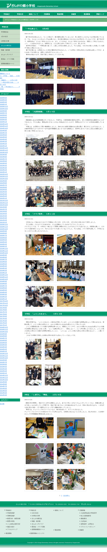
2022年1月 (3, 198)
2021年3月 (3, 218)
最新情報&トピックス (37, 533)
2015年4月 (3, 369)
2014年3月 (3, 395)
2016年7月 (3, 338)
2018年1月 (3, 299)
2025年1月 (3, 122)
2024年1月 (3, 146)
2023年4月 (3, 165)
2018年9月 (3, 281)
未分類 (2, 404)
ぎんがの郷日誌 (23, 19)
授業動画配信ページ (7, 63)
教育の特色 (10, 521)
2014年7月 (3, 386)
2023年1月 (3, 172)
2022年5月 (3, 189)
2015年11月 (4, 356)
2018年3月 (3, 294)
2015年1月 (3, 373)
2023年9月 (3, 154)
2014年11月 (4, 377)
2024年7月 (3, 133)
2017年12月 (4, 301)
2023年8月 (3, 157)
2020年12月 (4, 224)
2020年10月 (4, 229)
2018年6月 (3, 288)
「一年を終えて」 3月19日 (37, 29)
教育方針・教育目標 (13, 518)
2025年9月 (3, 111)
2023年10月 (4, 152)
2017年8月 (3, 310)
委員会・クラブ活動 (7, 59)
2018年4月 (3, 292)
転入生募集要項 (86, 516)
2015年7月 (3, 362)
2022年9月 (3, 181)
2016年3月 (3, 347)
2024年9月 (3, 130)
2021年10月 (4, 205)
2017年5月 (3, 316)
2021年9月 (3, 207)
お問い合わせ (86, 504)
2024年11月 (4, 126)
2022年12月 (4, 174)
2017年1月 (3, 325)
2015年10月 (4, 358)
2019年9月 (3, 255)
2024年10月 (4, 128)
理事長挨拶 (10, 516)
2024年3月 (3, 141)
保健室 (73, 14)
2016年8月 (3, 336)
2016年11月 (4, 329)
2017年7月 (3, 312)
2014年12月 (4, 375)
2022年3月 (3, 194)
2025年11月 (4, 106)
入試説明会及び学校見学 (89, 513)
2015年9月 (3, 360)
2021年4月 (3, 216)
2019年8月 (3, 257)
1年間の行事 (5, 41)
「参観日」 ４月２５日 (8, 80)
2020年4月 (3, 242)
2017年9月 (3, 307)
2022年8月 (3, 183)
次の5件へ (66, 495)
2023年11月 (4, 150)
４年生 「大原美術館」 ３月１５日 (40, 112)
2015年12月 (4, 353)
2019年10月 (4, 253)
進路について (33, 14)
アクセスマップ (12, 529)
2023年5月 (3, 163)
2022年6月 (3, 187)
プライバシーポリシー (88, 527)
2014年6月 (3, 388)
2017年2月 (3, 323)
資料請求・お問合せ (87, 524)
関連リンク (100, 14)
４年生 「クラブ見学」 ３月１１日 (40, 214)
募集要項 (84, 518)
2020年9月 (3, 231)
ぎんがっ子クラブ (7, 54)
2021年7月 (3, 209)
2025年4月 (3, 119)
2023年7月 (3, 159)
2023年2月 (3, 170)
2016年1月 (3, 351)
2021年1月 (3, 222)
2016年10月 (4, 331)
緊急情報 (60, 14)
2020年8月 (3, 233)
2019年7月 (3, 259)
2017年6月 (3, 314)
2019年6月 (3, 262)
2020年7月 (3, 235)
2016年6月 (3, 340)
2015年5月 (3, 366)
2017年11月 (4, 303)
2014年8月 (3, 384)
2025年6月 (3, 115)
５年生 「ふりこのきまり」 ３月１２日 (43, 314)
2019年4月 (3, 266)
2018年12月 (4, 275)
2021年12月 (4, 200)
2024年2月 (3, 143)
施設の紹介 (10, 527)
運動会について (5, 73)
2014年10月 (4, 380)
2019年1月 (3, 273)
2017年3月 (3, 321)
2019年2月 (3, 270)
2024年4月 (3, 139)
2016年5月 (3, 342)
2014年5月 (3, 391)
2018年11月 (4, 277)
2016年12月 (4, 327)
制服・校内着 (5, 50)
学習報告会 (4, 32)
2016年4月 (3, 345)
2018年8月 (3, 283)
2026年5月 (3, 98)
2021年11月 (4, 203)
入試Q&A (84, 521)
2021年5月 (3, 213)
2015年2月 (3, 371)
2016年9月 (3, 334)
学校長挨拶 (10, 513)
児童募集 (47, 14)
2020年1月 (3, 246)
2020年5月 (3, 240)
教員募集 (87, 14)
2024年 (32, 19)
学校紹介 (7, 14)
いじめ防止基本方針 (13, 524)
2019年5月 (3, 264)
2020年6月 (3, 238)
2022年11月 (4, 176)
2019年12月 (4, 248)
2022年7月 (3, 185)
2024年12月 (4, 124)
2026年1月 (3, 104)
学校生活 (20, 14)
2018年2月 (3, 296)
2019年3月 (3, 268)
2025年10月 (4, 108)
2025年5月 (3, 117)
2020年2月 (3, 244)
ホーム (7, 19)
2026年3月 (3, 102)
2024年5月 (3, 137)
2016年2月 (3, 349)
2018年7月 (3, 286)
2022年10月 (4, 178)
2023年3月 (3, 168)
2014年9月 (3, 382)
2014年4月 (3, 393)
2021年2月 (3, 220)
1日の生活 (4, 36)
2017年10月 (4, 305)
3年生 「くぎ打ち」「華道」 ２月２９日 (43, 395)
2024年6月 (3, 135)
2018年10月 (4, 279)
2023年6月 (3, 161)
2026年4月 (3, 100)
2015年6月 (3, 364)
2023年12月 (4, 148)
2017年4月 (3, 318)
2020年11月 (4, 227)
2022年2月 (3, 196)
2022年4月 (3, 192)
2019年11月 (4, 251)
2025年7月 (3, 113)
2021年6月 (3, 211)
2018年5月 (3, 290)
